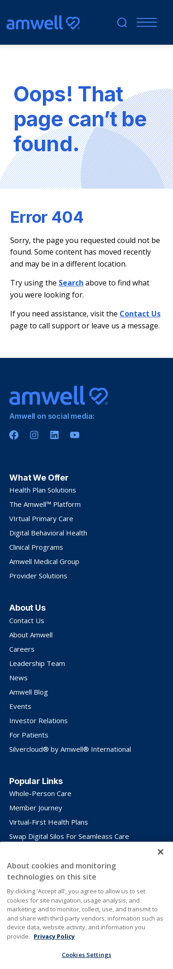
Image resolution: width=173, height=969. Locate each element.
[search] (122, 22)
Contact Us (140, 314)
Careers (22, 649)
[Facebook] (14, 435)
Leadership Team (37, 663)
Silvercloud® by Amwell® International (70, 749)
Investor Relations (38, 720)
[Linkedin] (54, 435)
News (18, 677)
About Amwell (31, 634)
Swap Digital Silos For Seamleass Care (69, 836)
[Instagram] (34, 435)
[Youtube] (75, 435)
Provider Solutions (38, 575)
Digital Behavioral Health (48, 532)
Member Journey (35, 807)
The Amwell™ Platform (45, 504)
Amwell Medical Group (44, 561)
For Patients (28, 734)
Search (71, 283)
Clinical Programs (36, 547)
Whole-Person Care (40, 793)
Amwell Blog (28, 691)
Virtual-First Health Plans (48, 821)
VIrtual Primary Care (41, 518)
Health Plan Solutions (42, 489)
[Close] (160, 876)
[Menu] (145, 22)
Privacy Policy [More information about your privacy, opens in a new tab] (54, 961)
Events (20, 706)
